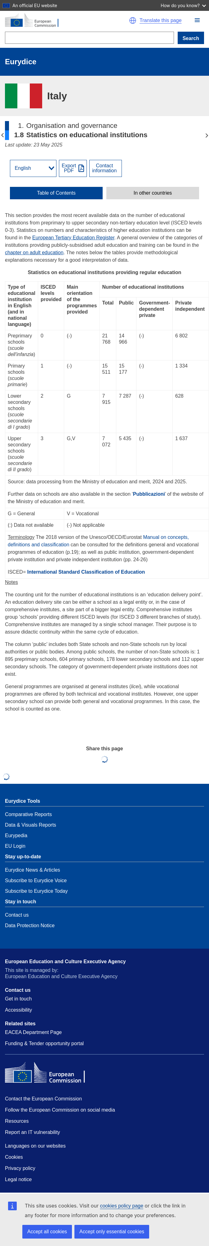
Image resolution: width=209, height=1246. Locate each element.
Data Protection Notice (30, 925)
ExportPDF (69, 168)
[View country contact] (105, 168)
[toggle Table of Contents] (56, 193)
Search (191, 38)
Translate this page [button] (160, 20)
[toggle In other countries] (152, 193)
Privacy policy (20, 1168)
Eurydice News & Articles (32, 870)
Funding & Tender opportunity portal (44, 1043)
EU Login (15, 846)
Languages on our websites (35, 1146)
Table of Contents (56, 193)
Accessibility (18, 1010)
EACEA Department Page (33, 1032)
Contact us (17, 915)
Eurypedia (16, 835)
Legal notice (18, 1179)
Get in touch (18, 998)
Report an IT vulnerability (32, 1132)
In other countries (153, 193)
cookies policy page (121, 1205)
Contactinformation (104, 168)
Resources (17, 1121)
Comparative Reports (28, 814)
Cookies (14, 1157)
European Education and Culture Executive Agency (65, 961)
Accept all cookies (47, 1231)
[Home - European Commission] (61, 20)
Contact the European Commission (43, 1098)
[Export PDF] (73, 168)
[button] (197, 20)
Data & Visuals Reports (30, 825)
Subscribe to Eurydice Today (36, 891)
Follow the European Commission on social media (60, 1110)
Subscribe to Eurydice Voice (36, 880)
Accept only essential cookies (111, 1231)
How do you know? (183, 5)
